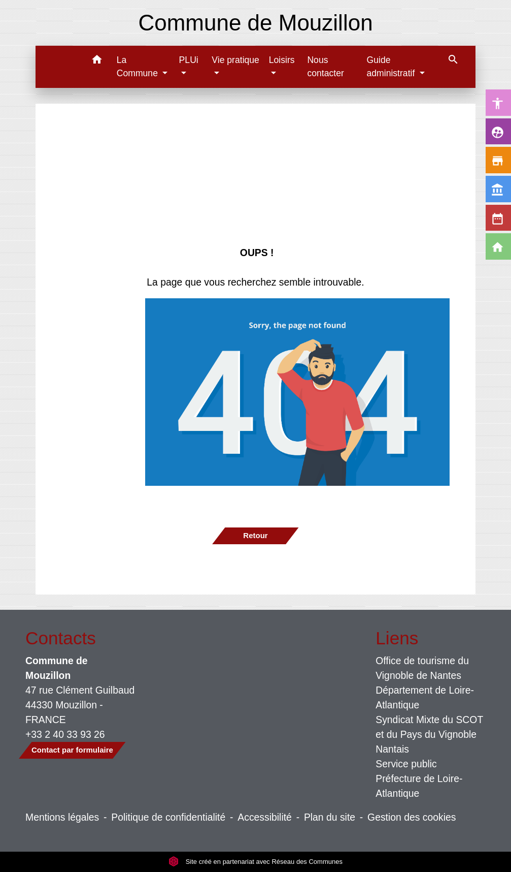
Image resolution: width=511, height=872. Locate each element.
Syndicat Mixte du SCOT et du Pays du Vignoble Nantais (429, 734)
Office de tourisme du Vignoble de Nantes (422, 668)
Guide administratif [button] (392, 66)
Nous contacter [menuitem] (325, 66)
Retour (255, 535)
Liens (397, 638)
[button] (97, 61)
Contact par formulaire (72, 749)
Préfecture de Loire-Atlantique (419, 786)
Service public (406, 763)
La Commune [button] (138, 66)
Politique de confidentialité (168, 817)
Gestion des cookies (411, 817)
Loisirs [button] (282, 60)
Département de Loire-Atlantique (425, 697)
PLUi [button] (188, 60)
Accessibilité (264, 817)
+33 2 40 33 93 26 (65, 734)
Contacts (60, 638)
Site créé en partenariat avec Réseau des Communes (255, 861)
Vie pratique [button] (235, 60)
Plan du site (329, 817)
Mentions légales (62, 817)
